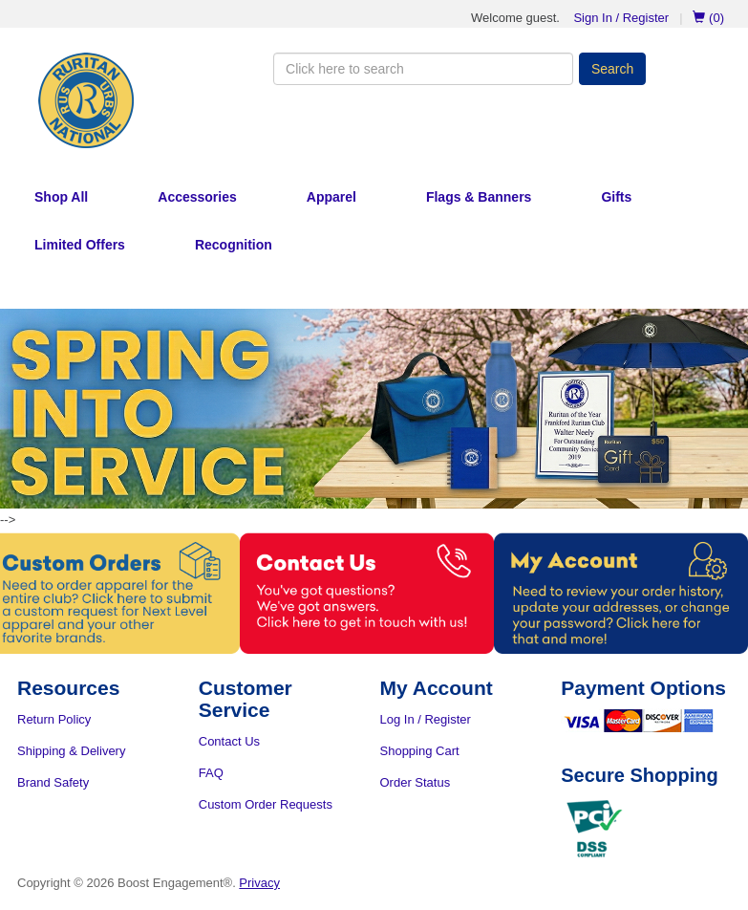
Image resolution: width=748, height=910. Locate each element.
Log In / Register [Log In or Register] (425, 719)
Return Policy (54, 719)
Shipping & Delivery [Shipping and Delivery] (71, 751)
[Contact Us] (374, 593)
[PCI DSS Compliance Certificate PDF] (594, 828)
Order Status (415, 782)
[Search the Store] (423, 69)
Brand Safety (53, 782)
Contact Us (229, 741)
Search (612, 68)
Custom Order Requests (265, 804)
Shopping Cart (419, 751)
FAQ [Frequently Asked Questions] (211, 773)
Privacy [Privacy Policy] (259, 883)
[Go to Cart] (701, 18)
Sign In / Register (621, 18)
